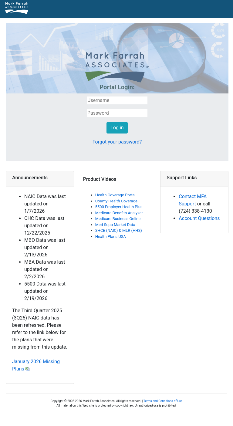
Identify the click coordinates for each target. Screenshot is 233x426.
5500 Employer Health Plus (119, 207)
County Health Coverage (116, 201)
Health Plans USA (110, 236)
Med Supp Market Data (115, 224)
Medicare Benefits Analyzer (119, 213)
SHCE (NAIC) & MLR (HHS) (118, 230)
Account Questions (199, 218)
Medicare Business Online (117, 218)
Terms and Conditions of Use (163, 401)
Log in (116, 127)
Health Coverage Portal (115, 195)
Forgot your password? (117, 142)
